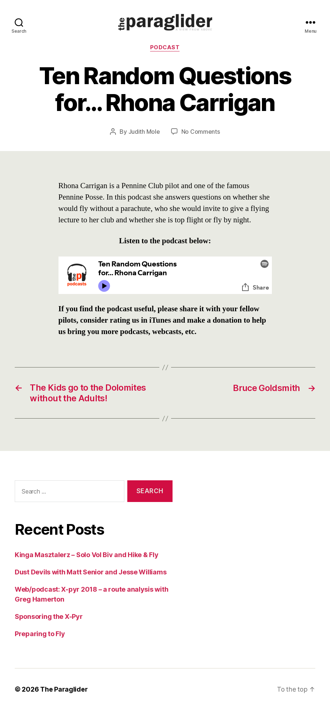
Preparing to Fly (40, 634)
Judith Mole (144, 132)
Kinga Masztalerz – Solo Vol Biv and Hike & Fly (87, 555)
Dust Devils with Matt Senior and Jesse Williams (90, 572)
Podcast (165, 47)
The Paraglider (64, 689)
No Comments (200, 132)
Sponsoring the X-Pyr (49, 616)
